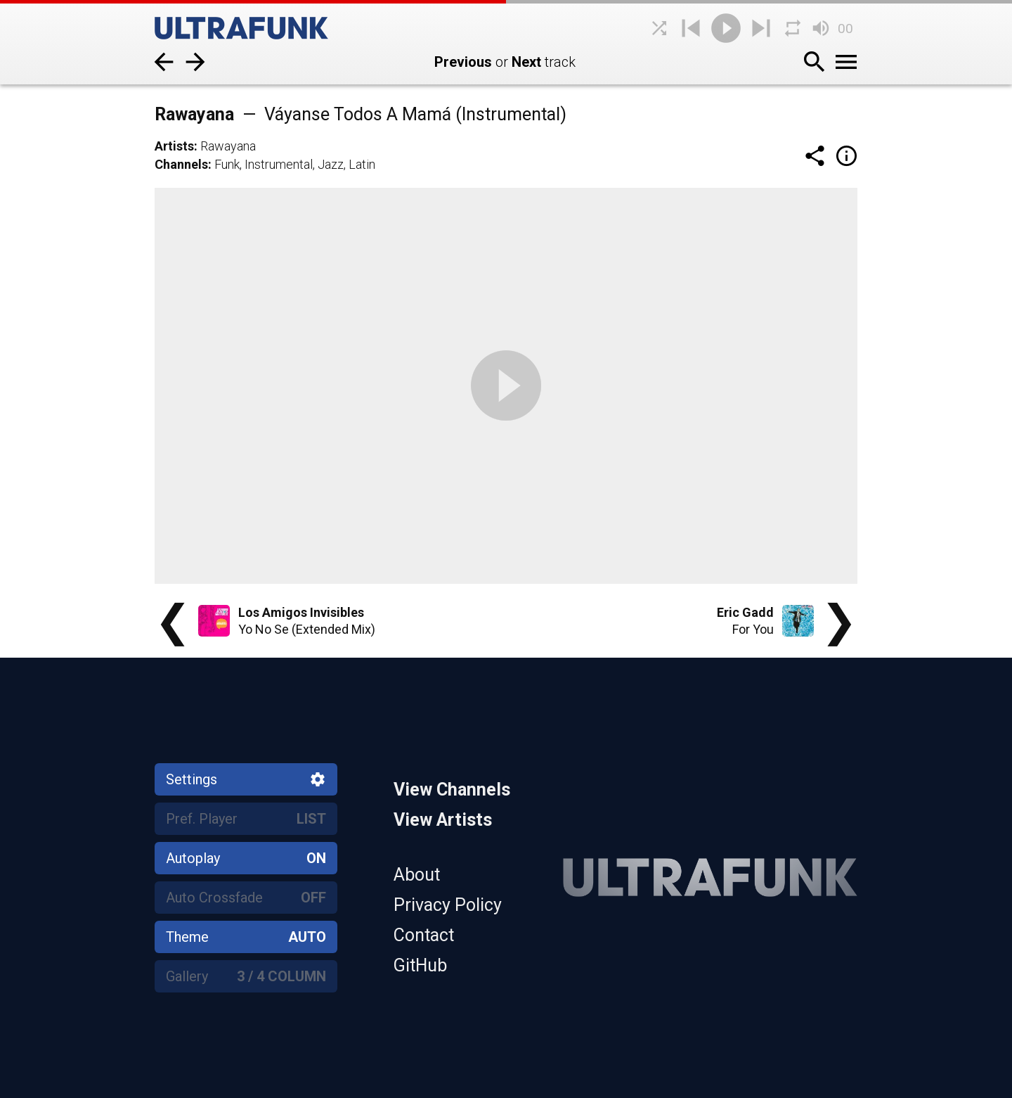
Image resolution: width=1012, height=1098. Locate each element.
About (417, 874)
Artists (174, 146)
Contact (424, 935)
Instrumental (279, 164)
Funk (227, 164)
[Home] (260, 28)
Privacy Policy (448, 905)
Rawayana (228, 146)
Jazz (331, 164)
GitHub (420, 965)
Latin (362, 164)
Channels (181, 164)
